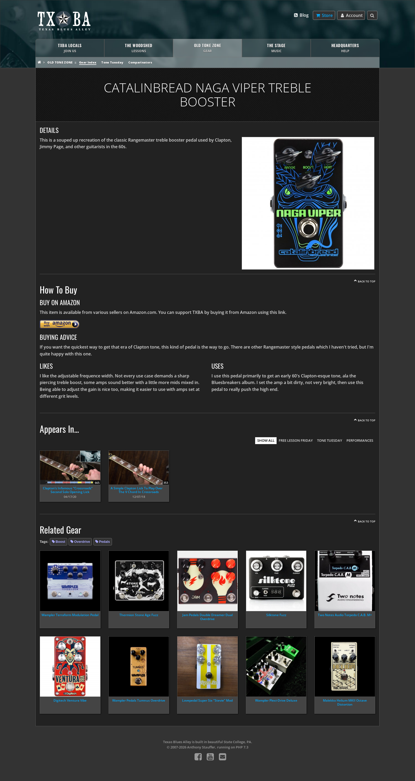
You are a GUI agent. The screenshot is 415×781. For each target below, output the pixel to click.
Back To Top (366, 281)
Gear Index (87, 62)
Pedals (104, 542)
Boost (60, 542)
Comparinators (140, 62)
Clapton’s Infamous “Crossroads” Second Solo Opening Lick (68, 490)
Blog (301, 15)
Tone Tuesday (112, 62)
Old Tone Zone (60, 62)
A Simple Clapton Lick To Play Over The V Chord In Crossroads (137, 490)
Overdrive (82, 542)
